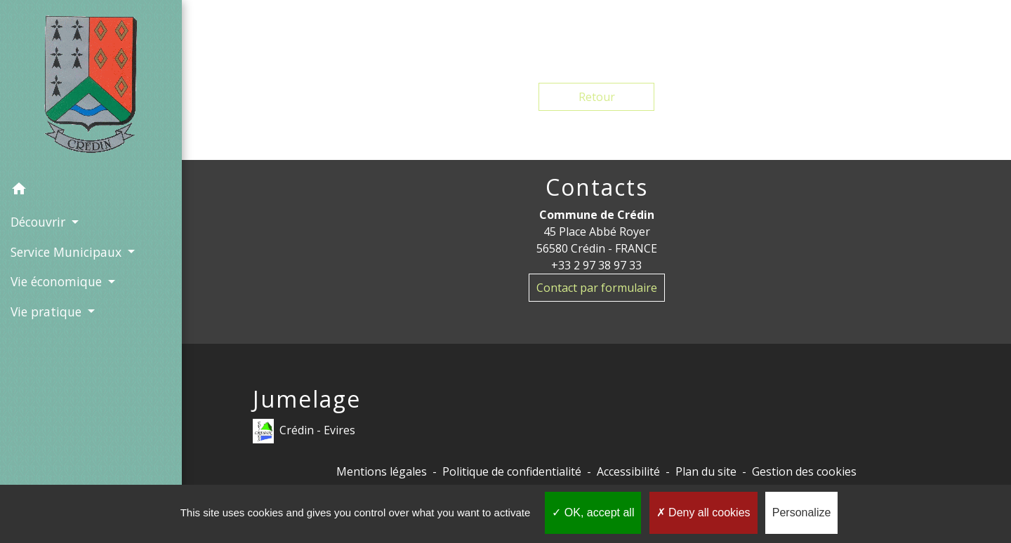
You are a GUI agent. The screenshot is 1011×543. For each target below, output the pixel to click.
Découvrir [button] (40, 221)
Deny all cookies (703, 512)
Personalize (801, 512)
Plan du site (705, 471)
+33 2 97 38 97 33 (596, 265)
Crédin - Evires (304, 431)
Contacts (597, 187)
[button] (91, 191)
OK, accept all (593, 512)
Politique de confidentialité (511, 471)
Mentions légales (381, 471)
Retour (597, 97)
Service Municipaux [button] (68, 251)
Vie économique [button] (58, 281)
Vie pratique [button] (48, 311)
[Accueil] (91, 87)
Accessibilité (628, 471)
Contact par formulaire (596, 287)
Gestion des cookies (804, 471)
